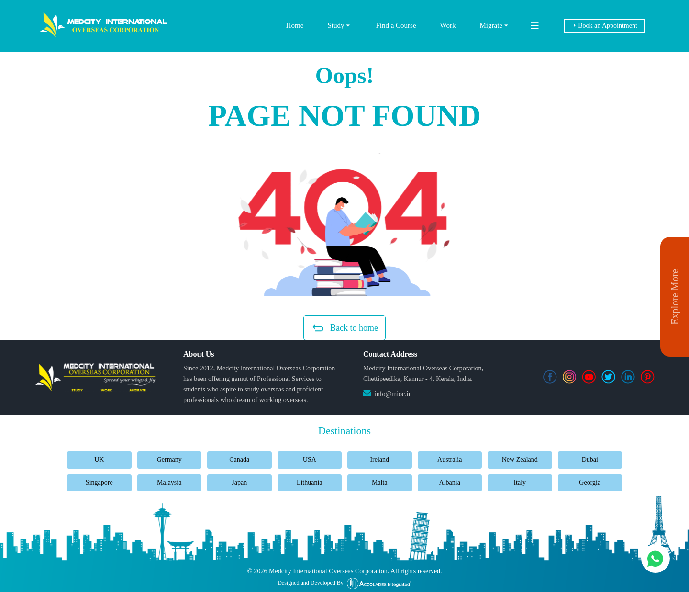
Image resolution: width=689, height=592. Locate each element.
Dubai (590, 459)
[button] (344, 224)
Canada (239, 459)
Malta (380, 482)
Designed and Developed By (344, 583)
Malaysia (169, 482)
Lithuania (309, 482)
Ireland (379, 459)
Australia (449, 459)
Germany (169, 459)
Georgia (589, 482)
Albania (449, 482)
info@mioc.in (393, 394)
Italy (519, 482)
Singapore (99, 482)
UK (99, 459)
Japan (239, 482)
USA (309, 459)
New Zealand (520, 459)
